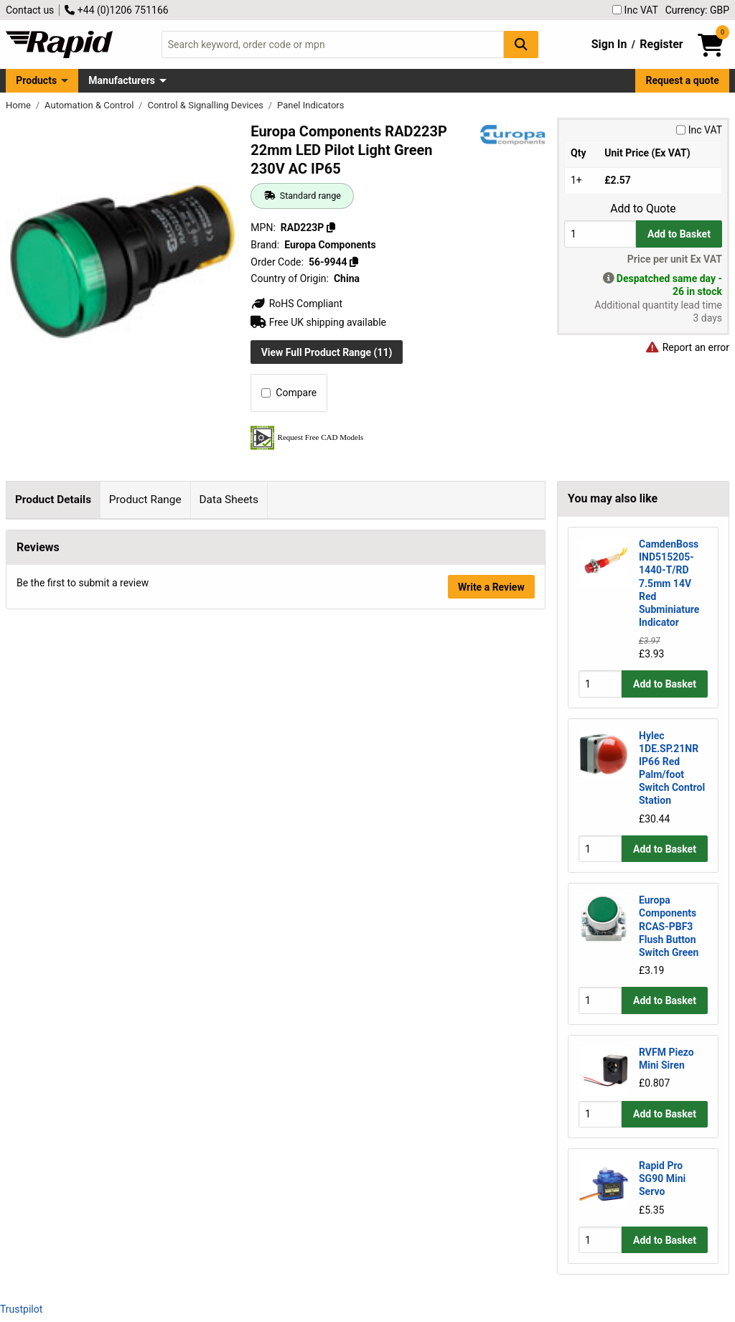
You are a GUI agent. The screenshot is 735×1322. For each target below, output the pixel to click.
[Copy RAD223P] (331, 227)
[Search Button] (521, 44)
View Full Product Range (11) (327, 352)
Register (661, 44)
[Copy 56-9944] (354, 262)
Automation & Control (90, 105)
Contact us (30, 10)
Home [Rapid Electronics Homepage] (19, 105)
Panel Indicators (310, 105)
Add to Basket (679, 234)
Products (36, 80)
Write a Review (491, 854)
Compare (289, 392)
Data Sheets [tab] (228, 499)
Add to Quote (642, 209)
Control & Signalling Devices (206, 105)
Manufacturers (121, 80)
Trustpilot (21, 1309)
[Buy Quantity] (600, 233)
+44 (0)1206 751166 (116, 10)
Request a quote (682, 80)
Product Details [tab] (53, 499)
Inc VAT (635, 10)
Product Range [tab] (145, 499)
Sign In (609, 44)
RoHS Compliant (296, 303)
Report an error (687, 347)
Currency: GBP (697, 10)
